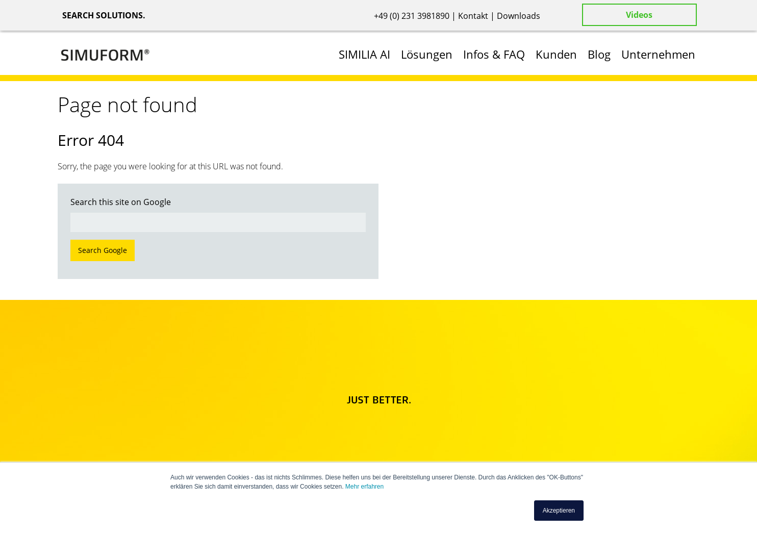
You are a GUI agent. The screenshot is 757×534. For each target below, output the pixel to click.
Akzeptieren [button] (559, 510)
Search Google (102, 250)
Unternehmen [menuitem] (658, 54)
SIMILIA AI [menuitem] (364, 54)
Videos (639, 14)
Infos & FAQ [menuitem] (494, 54)
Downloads (518, 15)
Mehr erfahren (364, 486)
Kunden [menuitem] (556, 54)
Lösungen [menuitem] (426, 54)
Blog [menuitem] (599, 54)
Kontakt (473, 15)
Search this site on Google (120, 202)
